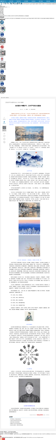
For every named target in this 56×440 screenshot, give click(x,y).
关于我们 (1, 432)
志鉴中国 (1, 15)
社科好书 (12, 15)
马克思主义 (2, 18)
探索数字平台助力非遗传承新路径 (16, 423)
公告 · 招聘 (2, 14)
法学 (10, 18)
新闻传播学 (18, 18)
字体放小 (4, 123)
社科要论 (9, 15)
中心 (5, 1)
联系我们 (16, 432)
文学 (15, 18)
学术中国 (11, 1)
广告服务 (5, 432)
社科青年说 (17, 15)
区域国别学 (47, 18)
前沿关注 (7, 97)
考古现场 (1, 13)
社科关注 (5, 15)
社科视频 (26, 1)
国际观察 (48, 1)
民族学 (30, 18)
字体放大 (4, 119)
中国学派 (33, 1)
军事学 (38, 18)
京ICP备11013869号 (41, 433)
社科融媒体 (27, 15)
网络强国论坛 (21, 15)
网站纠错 (12, 432)
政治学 (24, 18)
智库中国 (19, 1)
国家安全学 (52, 18)
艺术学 (21, 18)
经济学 (7, 18)
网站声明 (9, 432)
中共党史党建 (42, 18)
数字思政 (41, 1)
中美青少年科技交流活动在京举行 (16, 420)
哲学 (5, 18)
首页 (2, 97)
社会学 (27, 18)
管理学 (35, 18)
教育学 (33, 18)
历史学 (12, 18)
